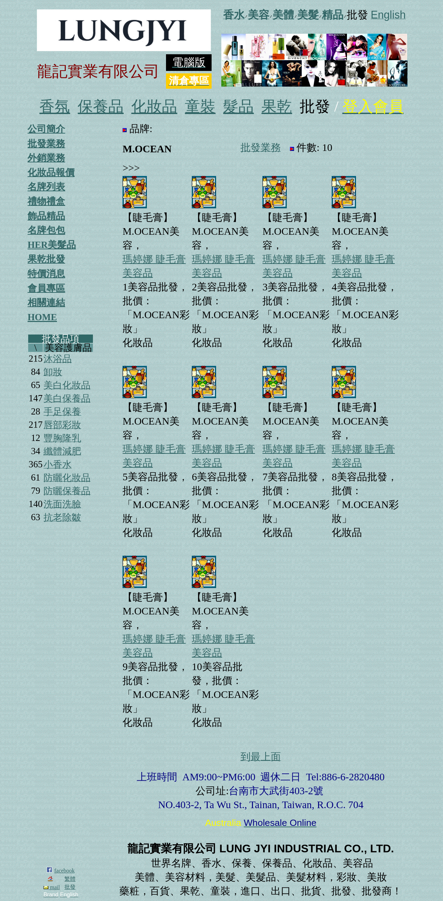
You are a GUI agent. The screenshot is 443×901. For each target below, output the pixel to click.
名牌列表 (46, 187)
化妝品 (154, 106)
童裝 (200, 106)
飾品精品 (46, 216)
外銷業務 (46, 158)
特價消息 (46, 273)
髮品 (238, 106)
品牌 (139, 128)
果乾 (276, 106)
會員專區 (46, 288)
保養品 (101, 106)
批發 (70, 887)
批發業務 (46, 143)
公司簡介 (46, 129)
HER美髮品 (51, 245)
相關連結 (46, 302)
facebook (64, 871)
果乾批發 (46, 259)
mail (51, 887)
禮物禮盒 (46, 201)
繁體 (70, 879)
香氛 (54, 106)
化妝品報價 (50, 172)
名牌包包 (46, 230)
